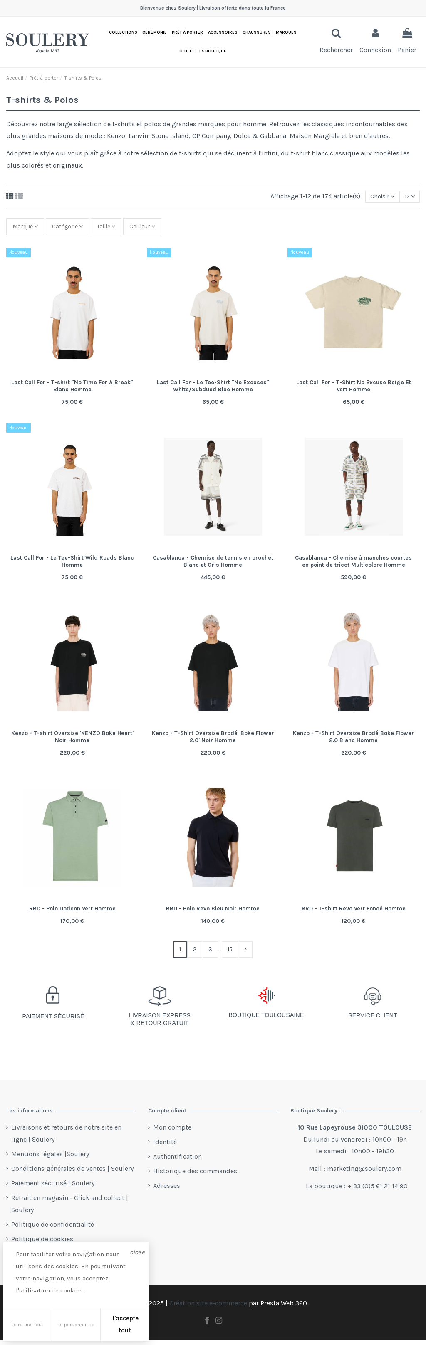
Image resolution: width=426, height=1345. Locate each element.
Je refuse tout (27, 1325)
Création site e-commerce (208, 1309)
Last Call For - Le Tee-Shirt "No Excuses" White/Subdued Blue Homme (213, 390)
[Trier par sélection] (376, 197)
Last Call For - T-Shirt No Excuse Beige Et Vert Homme (353, 390)
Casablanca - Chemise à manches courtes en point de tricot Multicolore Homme (353, 565)
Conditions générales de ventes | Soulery (72, 1174)
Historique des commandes (195, 1177)
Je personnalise (76, 1325)
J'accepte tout (125, 1324)
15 (231, 954)
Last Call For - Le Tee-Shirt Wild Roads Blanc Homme (72, 565)
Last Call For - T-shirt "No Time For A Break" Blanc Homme (72, 390)
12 (408, 197)
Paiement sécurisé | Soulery (52, 1189)
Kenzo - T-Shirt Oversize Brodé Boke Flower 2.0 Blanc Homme (353, 741)
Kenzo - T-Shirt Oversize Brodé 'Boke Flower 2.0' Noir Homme (213, 741)
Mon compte (172, 1133)
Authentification (177, 1162)
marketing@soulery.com (364, 1174)
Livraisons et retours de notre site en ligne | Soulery (66, 1139)
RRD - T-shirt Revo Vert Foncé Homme (354, 912)
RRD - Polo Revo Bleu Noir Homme (213, 912)
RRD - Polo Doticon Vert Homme (72, 912)
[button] (213, 51)
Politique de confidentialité (52, 1230)
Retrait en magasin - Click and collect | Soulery (69, 1210)
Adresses (166, 1191)
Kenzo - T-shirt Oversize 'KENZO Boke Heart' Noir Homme (72, 741)
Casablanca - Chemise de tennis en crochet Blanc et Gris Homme (213, 565)
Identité (165, 1148)
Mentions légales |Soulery (50, 1159)
